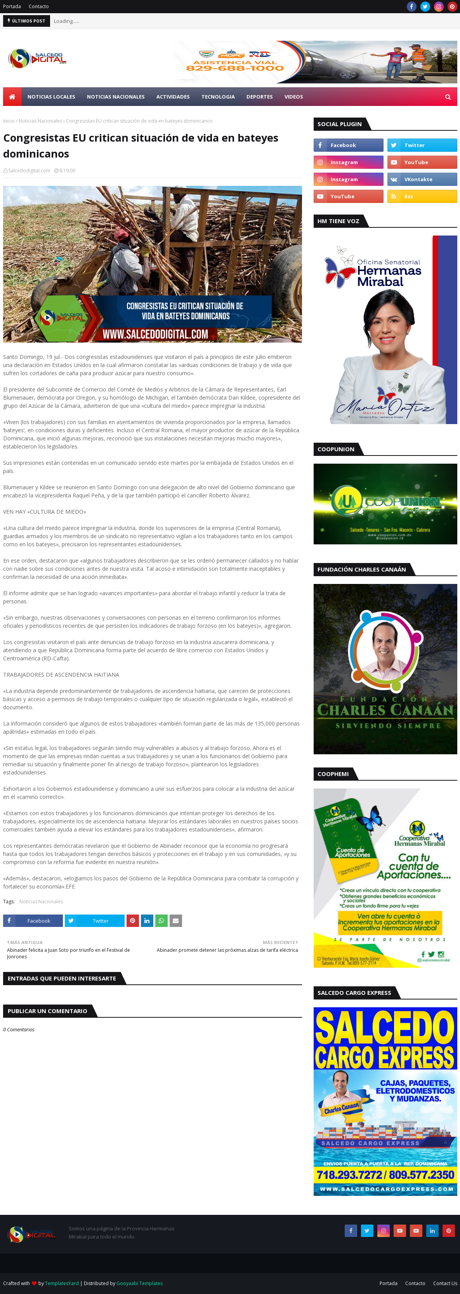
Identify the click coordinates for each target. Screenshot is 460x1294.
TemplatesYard (62, 1283)
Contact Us (445, 1283)
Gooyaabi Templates (139, 1283)
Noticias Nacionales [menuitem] (116, 96)
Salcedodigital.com (29, 170)
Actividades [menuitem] (173, 96)
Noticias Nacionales (40, 121)
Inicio (9, 121)
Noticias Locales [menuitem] (51, 96)
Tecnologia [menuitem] (218, 96)
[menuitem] (12, 96)
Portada (12, 6)
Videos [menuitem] (294, 96)
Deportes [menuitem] (259, 96)
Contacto (39, 6)
